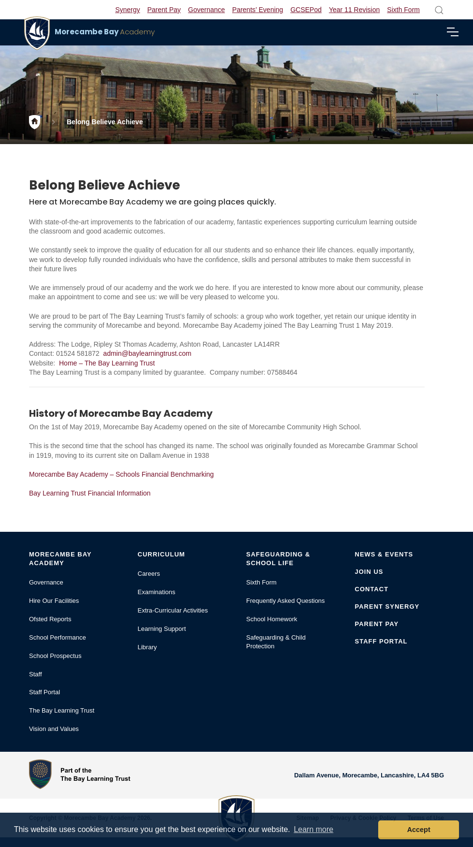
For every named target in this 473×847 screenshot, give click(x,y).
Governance (206, 10)
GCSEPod (306, 10)
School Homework (271, 619)
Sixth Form (403, 10)
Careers (149, 573)
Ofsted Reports (50, 619)
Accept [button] (418, 829)
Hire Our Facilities (54, 600)
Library (147, 647)
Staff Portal (44, 692)
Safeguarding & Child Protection (276, 642)
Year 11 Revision (354, 10)
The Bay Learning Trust (61, 710)
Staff (35, 674)
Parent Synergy (387, 606)
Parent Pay (164, 10)
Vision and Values (54, 728)
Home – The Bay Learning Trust (107, 363)
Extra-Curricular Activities (173, 610)
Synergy (127, 10)
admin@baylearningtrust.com (147, 353)
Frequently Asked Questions (285, 600)
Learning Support (162, 628)
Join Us (369, 571)
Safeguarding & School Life (278, 559)
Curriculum (161, 554)
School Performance (57, 637)
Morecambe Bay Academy (60, 559)
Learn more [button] (313, 829)
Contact (372, 589)
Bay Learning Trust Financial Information (89, 493)
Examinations (157, 592)
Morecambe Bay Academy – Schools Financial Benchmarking (121, 474)
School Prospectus (55, 655)
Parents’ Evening (257, 10)
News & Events (384, 554)
